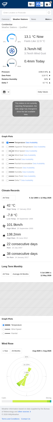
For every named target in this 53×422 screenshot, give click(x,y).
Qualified (23, 27)
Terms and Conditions (11, 419)
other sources (23, 412)
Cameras (5, 19)
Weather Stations (20, 19)
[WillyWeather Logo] (6, 4)
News (33, 19)
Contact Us (25, 419)
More (47, 19)
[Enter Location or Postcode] (26, 12)
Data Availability (32, 143)
